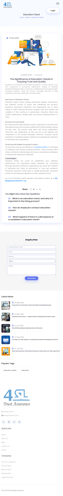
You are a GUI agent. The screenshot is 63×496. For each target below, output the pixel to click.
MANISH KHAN (27, 75)
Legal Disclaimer (7, 478)
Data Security (6, 474)
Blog (27, 17)
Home (22, 17)
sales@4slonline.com (9, 416)
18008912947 (7, 413)
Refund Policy (6, 471)
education (25, 370)
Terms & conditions (8, 463)
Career (3, 451)
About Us (4, 439)
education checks (41, 147)
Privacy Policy (6, 467)
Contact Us (5, 447)
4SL (2, 490)
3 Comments (38, 75)
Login (53, 10)
